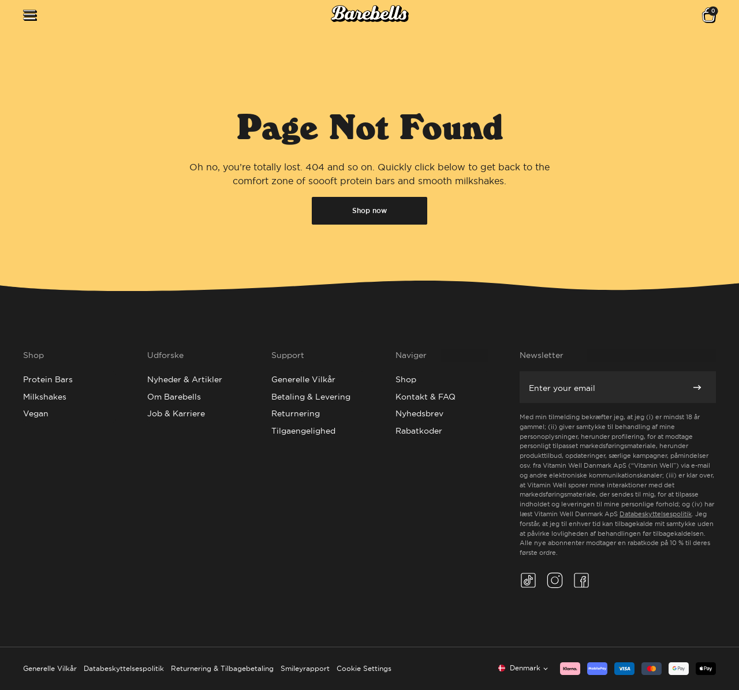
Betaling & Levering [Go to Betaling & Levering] (310, 396)
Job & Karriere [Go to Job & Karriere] (176, 413)
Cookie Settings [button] (364, 668)
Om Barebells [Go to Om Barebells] (174, 396)
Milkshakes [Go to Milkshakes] (44, 396)
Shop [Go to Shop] (405, 379)
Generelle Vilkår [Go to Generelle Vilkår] (303, 379)
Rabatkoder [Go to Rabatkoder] (418, 431)
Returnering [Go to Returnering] (295, 413)
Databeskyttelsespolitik (655, 514)
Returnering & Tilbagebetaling (222, 668)
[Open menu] (30, 15)
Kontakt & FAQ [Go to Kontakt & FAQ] (425, 396)
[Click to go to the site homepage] (370, 15)
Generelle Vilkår (50, 668)
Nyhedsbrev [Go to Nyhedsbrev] (419, 413)
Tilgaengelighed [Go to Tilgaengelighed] (303, 431)
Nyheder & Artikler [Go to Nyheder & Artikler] (184, 379)
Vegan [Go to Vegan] (35, 413)
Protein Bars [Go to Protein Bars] (48, 379)
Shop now (369, 210)
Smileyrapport (305, 668)
